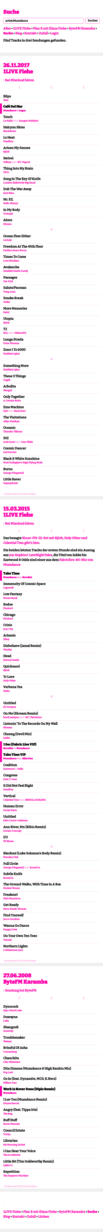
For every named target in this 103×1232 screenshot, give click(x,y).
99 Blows (8, 841)
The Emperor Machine (15, 1175)
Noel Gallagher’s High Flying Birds (23, 462)
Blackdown (9, 131)
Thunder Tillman (12, 431)
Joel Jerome (9, 452)
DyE (5, 411)
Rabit (6, 312)
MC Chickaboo (33, 717)
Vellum (7, 162)
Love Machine (11, 260)
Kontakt (30, 33)
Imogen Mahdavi (28, 120)
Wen (5, 100)
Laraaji (7, 240)
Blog (18, 33)
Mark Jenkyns (11, 717)
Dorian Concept (12, 830)
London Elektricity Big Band (19, 182)
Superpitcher (10, 483)
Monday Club (10, 857)
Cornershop (10, 1051)
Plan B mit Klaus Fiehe (50, 28)
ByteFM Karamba (82, 28)
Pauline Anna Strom (15, 250)
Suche (11, 12)
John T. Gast (10, 779)
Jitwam (7, 224)
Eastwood (9, 768)
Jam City (8, 629)
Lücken (43, 1217)
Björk (6, 151)
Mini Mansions (11, 898)
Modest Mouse (11, 888)
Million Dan (10, 1082)
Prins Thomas (11, 343)
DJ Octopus (9, 706)
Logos (22, 110)
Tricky (6, 1134)
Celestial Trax (11, 799)
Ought (6, 380)
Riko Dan (27, 758)
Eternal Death (11, 660)
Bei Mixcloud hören (18, 80)
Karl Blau (8, 193)
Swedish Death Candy (15, 271)
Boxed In (35, 867)
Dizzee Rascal (11, 1103)
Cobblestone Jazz (13, 950)
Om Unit (8, 281)
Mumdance (9, 110)
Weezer (7, 1041)
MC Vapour (23, 162)
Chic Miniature (11, 1062)
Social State (10, 810)
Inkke (6, 737)
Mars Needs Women (14, 908)
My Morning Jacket (14, 1144)
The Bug (7, 1113)
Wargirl (7, 390)
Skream (7, 727)
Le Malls (8, 120)
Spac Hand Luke (12, 1010)
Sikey (6, 639)
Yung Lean (9, 291)
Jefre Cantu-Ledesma (15, 820)
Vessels (7, 939)
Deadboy (8, 141)
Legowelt (8, 587)
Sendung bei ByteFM (19, 990)
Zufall (43, 33)
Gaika (6, 301)
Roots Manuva (11, 1123)
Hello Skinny (10, 203)
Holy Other (9, 680)
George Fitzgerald (13, 472)
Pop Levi (8, 1072)
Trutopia (8, 213)
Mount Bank (10, 598)
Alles (7, 28)
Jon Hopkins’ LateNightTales (30, 555)
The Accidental (11, 1154)
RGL (5, 332)
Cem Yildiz (27, 441)
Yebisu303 (20, 332)
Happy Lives (10, 929)
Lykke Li (8, 1165)
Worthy (7, 649)
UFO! (6, 172)
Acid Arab (9, 441)
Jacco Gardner (11, 919)
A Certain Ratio (12, 400)
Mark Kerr (20, 411)
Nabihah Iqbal (11, 353)
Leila (6, 1020)
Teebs (6, 691)
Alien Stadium (11, 421)
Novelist (27, 577)
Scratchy (8, 1031)
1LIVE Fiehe (22, 28)
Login (54, 33)
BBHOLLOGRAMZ (35, 799)
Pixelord (8, 608)
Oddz (20, 768)
